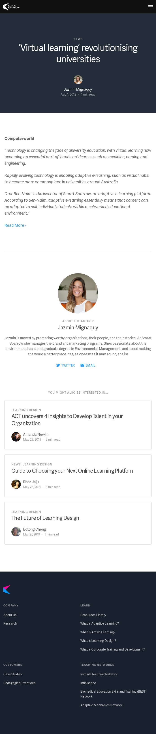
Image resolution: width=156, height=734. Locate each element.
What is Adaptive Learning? (99, 623)
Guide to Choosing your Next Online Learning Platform (73, 470)
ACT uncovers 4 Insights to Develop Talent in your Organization (67, 419)
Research (10, 623)
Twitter (68, 365)
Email (90, 365)
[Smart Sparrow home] (11, 7)
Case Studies (12, 674)
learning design (26, 410)
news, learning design (31, 464)
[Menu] (150, 6)
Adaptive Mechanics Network (101, 705)
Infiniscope (88, 683)
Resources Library (93, 615)
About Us (10, 615)
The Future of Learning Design (45, 517)
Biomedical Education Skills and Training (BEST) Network (113, 693)
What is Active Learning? (97, 632)
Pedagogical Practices (19, 683)
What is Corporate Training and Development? (112, 649)
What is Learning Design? (98, 640)
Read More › (15, 225)
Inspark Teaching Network (98, 674)
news (78, 39)
